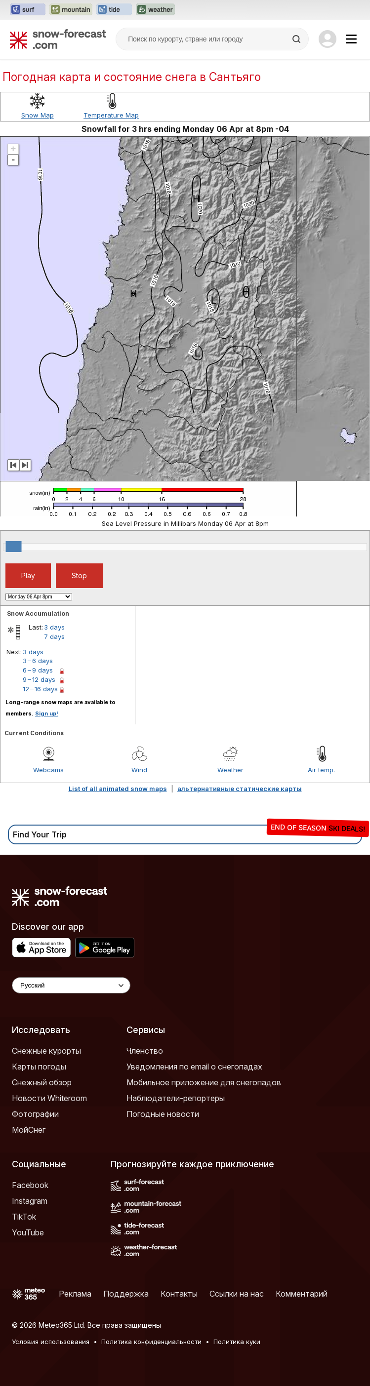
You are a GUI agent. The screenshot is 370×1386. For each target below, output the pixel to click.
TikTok (24, 1217)
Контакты (179, 1294)
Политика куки (236, 1342)
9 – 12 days (39, 679)
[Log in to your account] (327, 39)
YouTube (28, 1232)
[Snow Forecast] (58, 39)
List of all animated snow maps (118, 788)
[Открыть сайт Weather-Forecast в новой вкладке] (155, 9)
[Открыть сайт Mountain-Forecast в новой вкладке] (70, 9)
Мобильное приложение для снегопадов (203, 1082)
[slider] (14, 546)
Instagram (29, 1201)
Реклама (75, 1294)
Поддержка (126, 1294)
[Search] (297, 39)
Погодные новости (162, 1114)
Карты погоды (39, 1066)
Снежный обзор (42, 1082)
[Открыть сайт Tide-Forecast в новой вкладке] (114, 9)
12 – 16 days (40, 689)
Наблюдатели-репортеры (175, 1098)
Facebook (30, 1185)
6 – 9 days (38, 670)
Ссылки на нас (236, 1294)
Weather (230, 770)
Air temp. (321, 770)
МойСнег (28, 1130)
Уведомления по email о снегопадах (194, 1066)
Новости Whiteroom (49, 1098)
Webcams (48, 770)
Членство (144, 1051)
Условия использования (50, 1342)
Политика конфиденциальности (151, 1342)
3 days (54, 627)
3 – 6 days (38, 661)
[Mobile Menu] (351, 39)
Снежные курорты (46, 1051)
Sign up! (46, 713)
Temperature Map (111, 115)
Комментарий (302, 1294)
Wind (139, 770)
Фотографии (35, 1114)
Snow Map (37, 115)
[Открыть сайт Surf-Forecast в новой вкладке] (27, 9)
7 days (54, 636)
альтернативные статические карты (239, 788)
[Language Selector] (71, 985)
